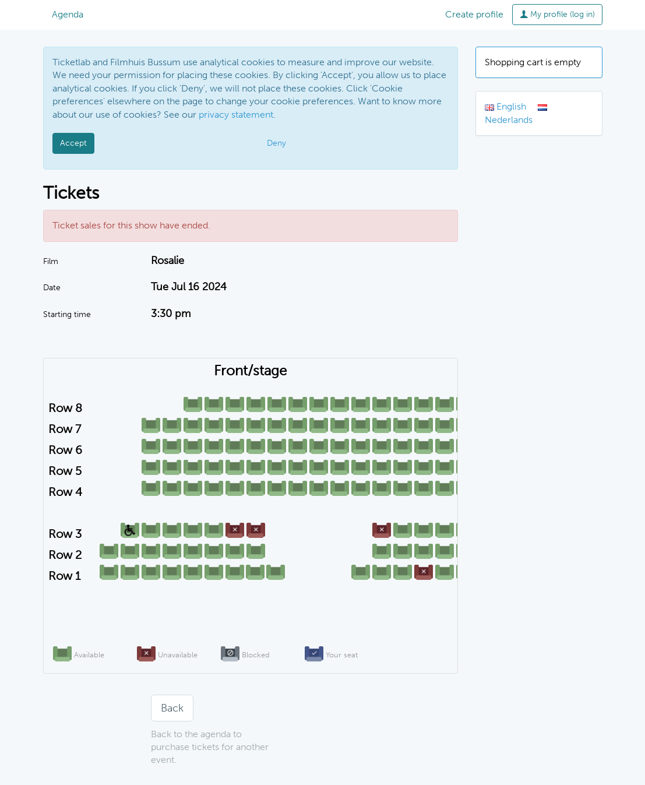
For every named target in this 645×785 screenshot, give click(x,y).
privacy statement (236, 114)
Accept (73, 143)
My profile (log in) (557, 14)
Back (172, 708)
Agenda (67, 14)
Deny (276, 143)
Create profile (474, 14)
